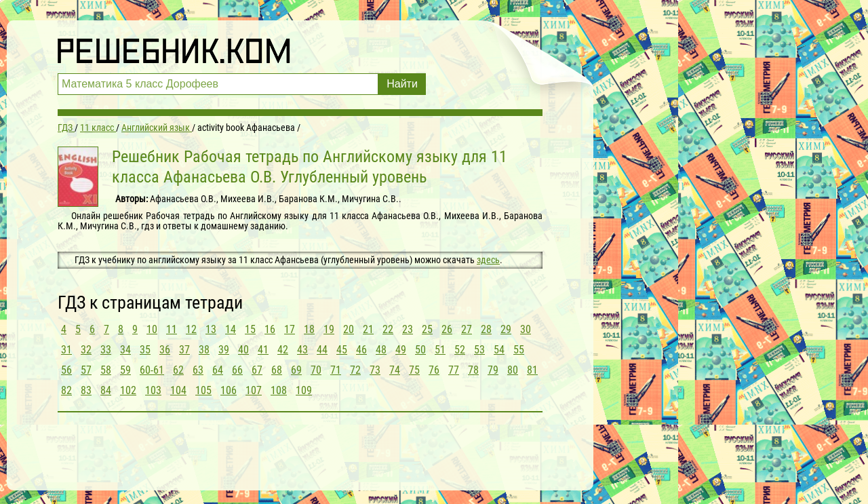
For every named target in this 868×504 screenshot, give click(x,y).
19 (328, 329)
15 (250, 329)
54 (499, 349)
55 (518, 349)
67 (257, 370)
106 (228, 390)
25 (427, 329)
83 (86, 390)
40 (243, 349)
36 (164, 349)
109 (304, 390)
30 (525, 329)
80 (512, 370)
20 (348, 329)
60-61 (152, 370)
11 (171, 329)
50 (420, 349)
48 (381, 349)
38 (204, 349)
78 (473, 370)
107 (253, 390)
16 (269, 329)
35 (145, 349)
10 (151, 329)
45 (341, 349)
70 (316, 370)
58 (105, 370)
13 (210, 329)
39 (223, 349)
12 (191, 329)
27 (466, 329)
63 (198, 370)
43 (302, 349)
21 (368, 329)
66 (237, 370)
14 (230, 329)
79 (493, 370)
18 (309, 329)
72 (355, 370)
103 (153, 390)
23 (407, 329)
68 (276, 370)
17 (289, 329)
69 (296, 370)
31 (66, 349)
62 (178, 370)
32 (86, 349)
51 (440, 349)
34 (125, 349)
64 (217, 370)
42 (282, 349)
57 (86, 370)
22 (387, 329)
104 (178, 390)
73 (375, 370)
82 (66, 390)
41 (263, 349)
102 (128, 390)
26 (446, 329)
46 (361, 349)
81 (532, 370)
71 (335, 370)
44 (322, 349)
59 (125, 370)
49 (400, 349)
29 (505, 329)
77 (453, 370)
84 (105, 390)
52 (459, 349)
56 (66, 370)
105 (203, 390)
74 (394, 370)
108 (279, 390)
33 (105, 349)
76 (434, 370)
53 (479, 349)
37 (184, 349)
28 (486, 329)
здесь (488, 259)
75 (414, 370)
